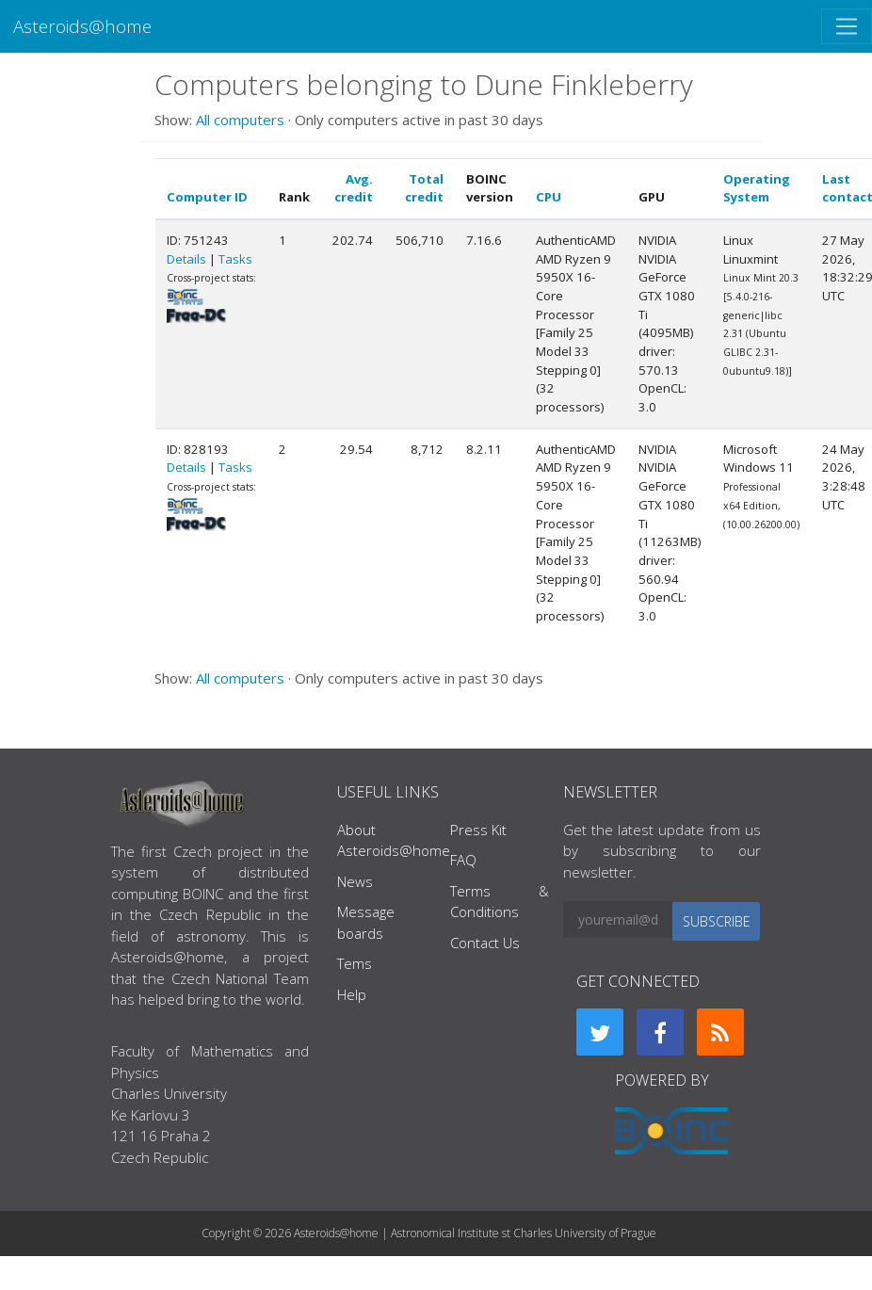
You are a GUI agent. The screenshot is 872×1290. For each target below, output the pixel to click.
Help (351, 994)
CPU (548, 196)
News (355, 881)
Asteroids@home (82, 26)
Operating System (756, 188)
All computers (240, 119)
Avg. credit (353, 188)
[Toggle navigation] (846, 26)
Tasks (235, 258)
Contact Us (485, 942)
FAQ (463, 859)
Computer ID (207, 196)
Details (186, 258)
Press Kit (478, 829)
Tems (354, 963)
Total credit (424, 188)
